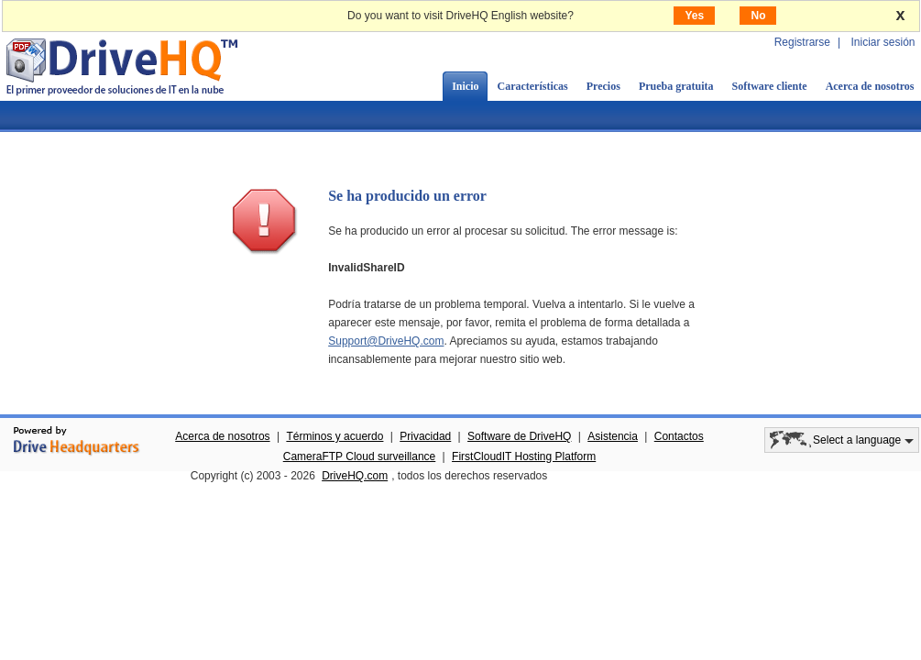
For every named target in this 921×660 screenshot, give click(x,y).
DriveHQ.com (355, 475)
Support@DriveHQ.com (386, 341)
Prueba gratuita (676, 86)
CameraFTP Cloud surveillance (359, 456)
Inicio (465, 86)
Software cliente (769, 86)
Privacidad (425, 436)
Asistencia (612, 436)
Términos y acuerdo (334, 436)
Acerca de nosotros (222, 436)
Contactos (679, 436)
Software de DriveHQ (519, 436)
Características (532, 86)
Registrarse (802, 42)
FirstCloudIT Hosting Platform (524, 456)
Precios (603, 86)
